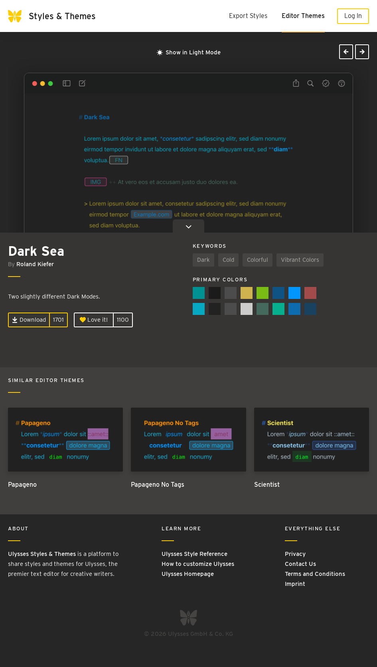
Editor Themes (303, 16)
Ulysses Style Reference (194, 553)
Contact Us (300, 563)
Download (29, 319)
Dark (203, 259)
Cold (228, 259)
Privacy (295, 553)
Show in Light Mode (189, 52)
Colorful (257, 259)
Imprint (295, 583)
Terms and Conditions (315, 573)
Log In (353, 16)
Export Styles (248, 16)
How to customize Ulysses (198, 563)
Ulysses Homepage (188, 573)
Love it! (94, 319)
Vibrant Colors (300, 259)
